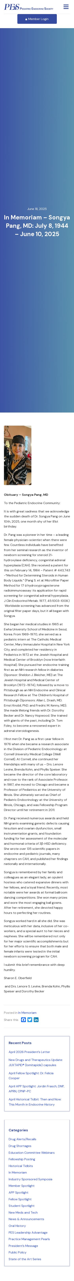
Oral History (17, 1226)
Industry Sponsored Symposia (30, 1179)
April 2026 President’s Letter (29, 1052)
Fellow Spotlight (20, 1199)
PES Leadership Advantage (28, 1232)
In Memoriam (27, 1013)
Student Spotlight (22, 1206)
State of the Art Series (25, 1259)
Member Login (37, 19)
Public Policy (17, 1252)
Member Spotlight (22, 1186)
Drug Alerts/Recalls (22, 1139)
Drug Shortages (20, 1146)
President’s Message (23, 1246)
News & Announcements (26, 1219)
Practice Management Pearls (29, 1239)
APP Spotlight (18, 1192)
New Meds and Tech (23, 1212)
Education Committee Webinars (32, 1153)
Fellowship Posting (22, 1159)
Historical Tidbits (21, 1166)
